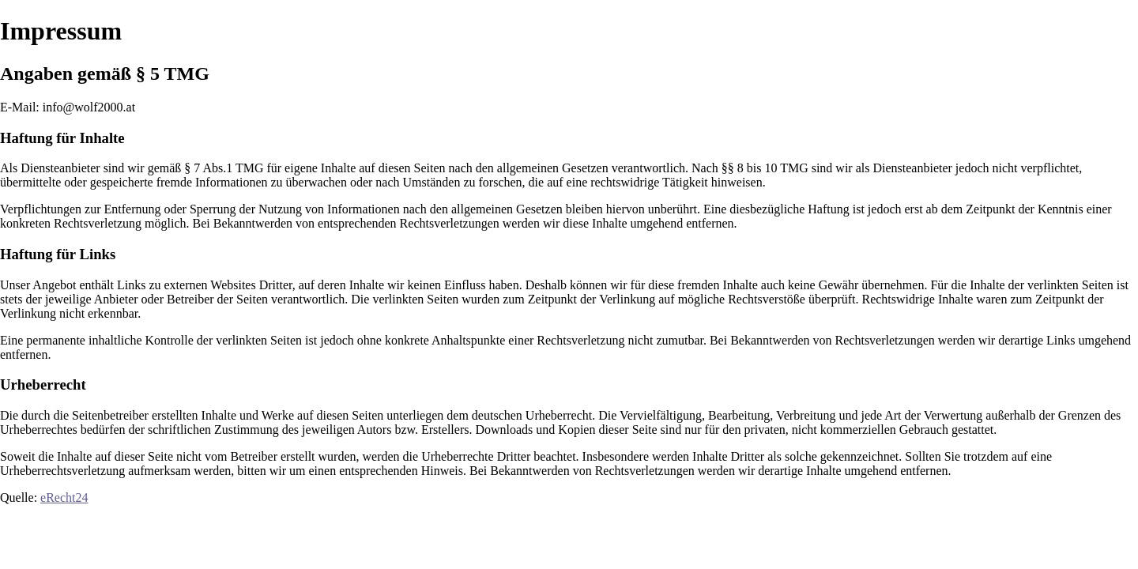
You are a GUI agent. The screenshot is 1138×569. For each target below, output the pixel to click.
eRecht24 (64, 497)
